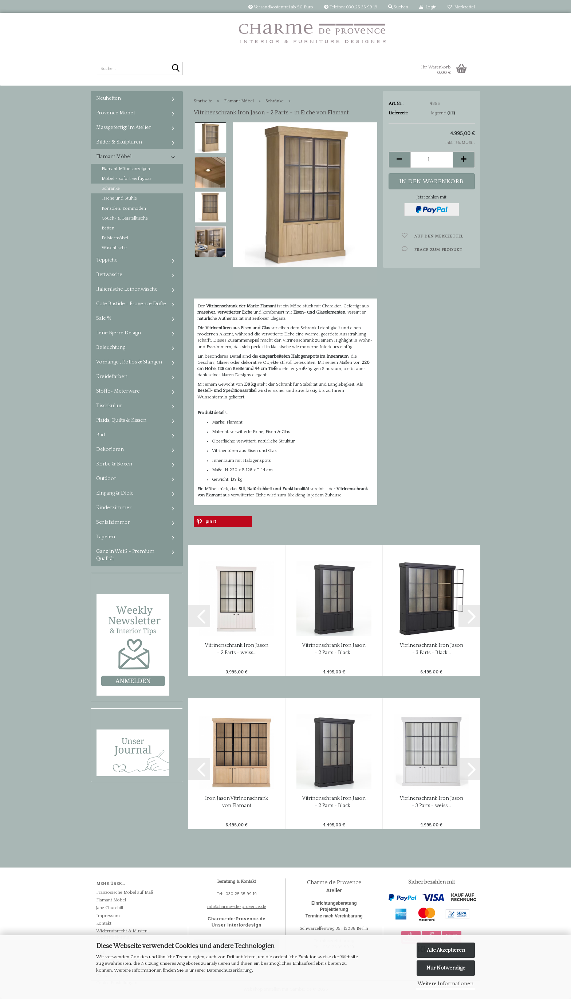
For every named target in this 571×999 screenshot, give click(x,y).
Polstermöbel (115, 238)
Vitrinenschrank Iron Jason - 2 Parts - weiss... (236, 649)
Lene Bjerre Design (118, 333)
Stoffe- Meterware (118, 391)
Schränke (111, 188)
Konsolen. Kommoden (124, 208)
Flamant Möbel (113, 157)
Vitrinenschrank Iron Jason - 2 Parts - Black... (334, 649)
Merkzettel (461, 7)
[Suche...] (176, 68)
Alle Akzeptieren (446, 950)
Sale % (103, 318)
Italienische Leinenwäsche (127, 289)
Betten (108, 228)
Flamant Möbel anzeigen (126, 168)
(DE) (451, 113)
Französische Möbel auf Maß (124, 892)
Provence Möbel (115, 113)
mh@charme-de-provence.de (236, 906)
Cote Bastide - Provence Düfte (131, 304)
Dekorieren (110, 449)
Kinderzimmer (113, 508)
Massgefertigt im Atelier (123, 127)
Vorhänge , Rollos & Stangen (129, 362)
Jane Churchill (109, 907)
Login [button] (428, 7)
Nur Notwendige (445, 968)
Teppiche (107, 260)
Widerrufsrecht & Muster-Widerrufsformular (122, 934)
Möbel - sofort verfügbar (126, 178)
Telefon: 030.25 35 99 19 (350, 7)
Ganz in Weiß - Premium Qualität (125, 555)
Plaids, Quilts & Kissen (121, 420)
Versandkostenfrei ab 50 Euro (280, 7)
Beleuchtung (110, 347)
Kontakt (103, 923)
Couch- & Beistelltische (125, 218)
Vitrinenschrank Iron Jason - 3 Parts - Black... (431, 649)
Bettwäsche (109, 275)
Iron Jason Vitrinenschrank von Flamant (236, 802)
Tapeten (105, 537)
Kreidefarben (111, 376)
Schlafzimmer (113, 522)
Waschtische (114, 247)
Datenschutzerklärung (229, 970)
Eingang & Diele (115, 493)
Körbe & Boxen (114, 464)
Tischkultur (109, 406)
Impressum (108, 915)
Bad (100, 435)
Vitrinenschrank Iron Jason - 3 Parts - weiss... (431, 802)
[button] (399, 160)
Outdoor (106, 478)
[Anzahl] (431, 160)
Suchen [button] (398, 7)
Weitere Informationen (445, 984)
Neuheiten (108, 98)
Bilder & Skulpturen (119, 142)
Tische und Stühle (119, 198)
